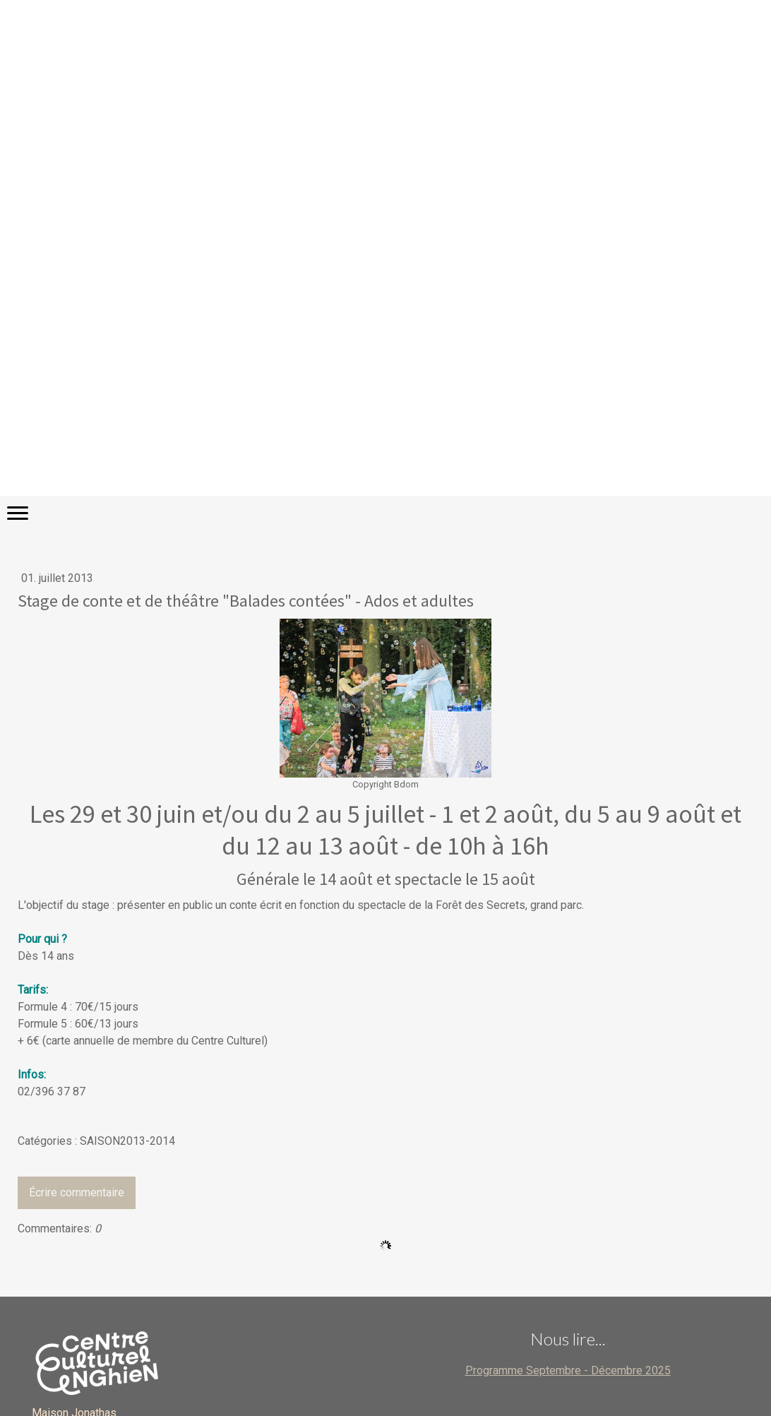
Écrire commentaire (76, 1192)
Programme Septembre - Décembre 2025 (568, 1370)
